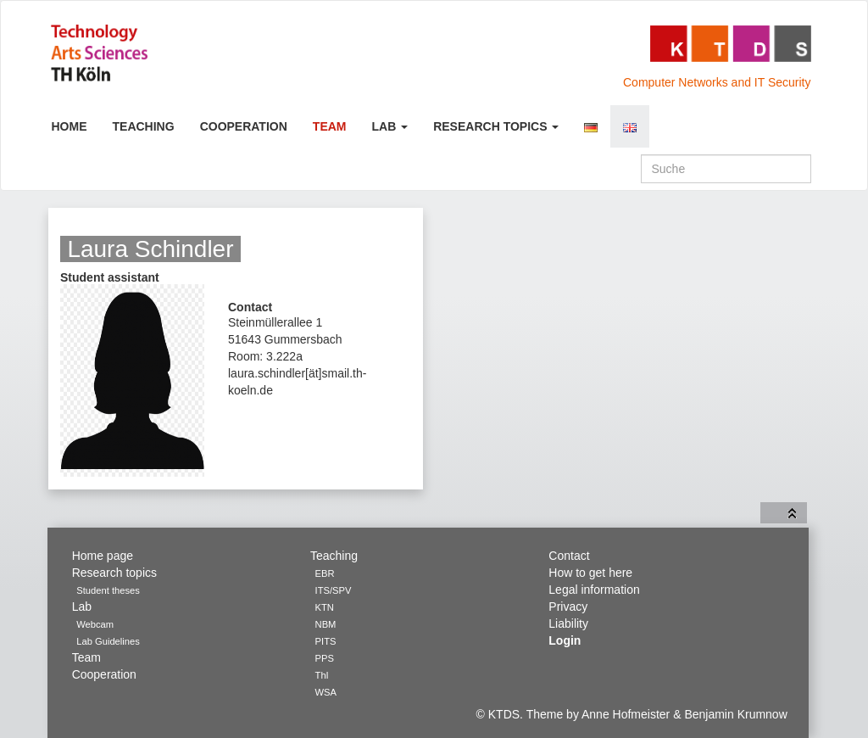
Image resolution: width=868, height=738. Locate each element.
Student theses (108, 590)
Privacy (567, 606)
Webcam (95, 624)
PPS (324, 658)
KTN (324, 607)
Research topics (496, 126)
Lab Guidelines (108, 641)
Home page (102, 555)
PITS (326, 641)
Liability (568, 623)
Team (330, 126)
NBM (326, 624)
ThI (322, 675)
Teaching (144, 126)
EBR (325, 573)
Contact (568, 555)
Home (69, 126)
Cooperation (243, 126)
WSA (326, 692)
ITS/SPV (333, 590)
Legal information (593, 589)
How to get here (590, 572)
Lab (390, 126)
